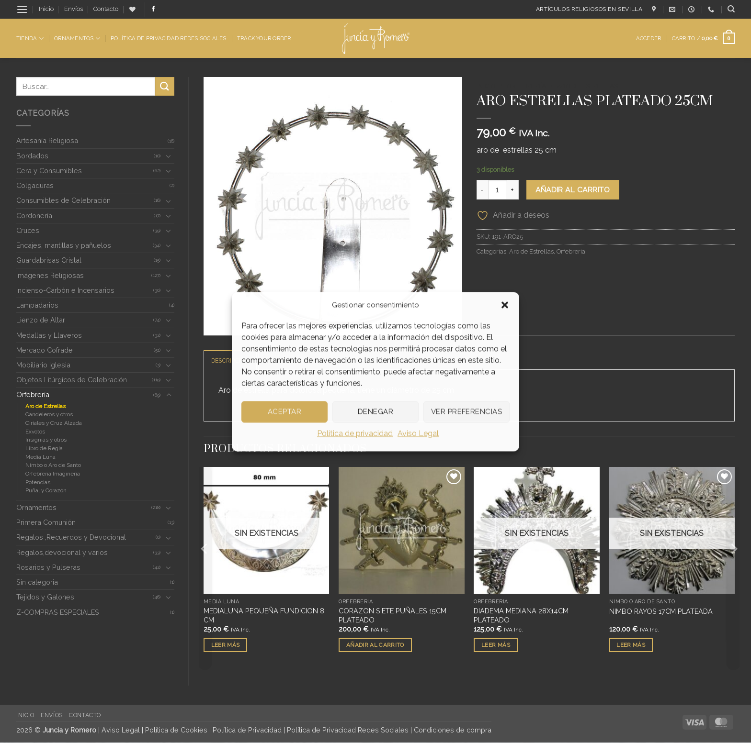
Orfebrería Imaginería (52, 473)
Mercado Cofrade (44, 350)
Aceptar (284, 411)
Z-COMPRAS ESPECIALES (57, 612)
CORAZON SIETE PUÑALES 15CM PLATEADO (392, 615)
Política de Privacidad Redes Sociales (168, 38)
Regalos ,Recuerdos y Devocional (71, 537)
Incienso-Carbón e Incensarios (65, 290)
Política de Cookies (176, 730)
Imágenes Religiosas (50, 275)
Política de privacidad (355, 433)
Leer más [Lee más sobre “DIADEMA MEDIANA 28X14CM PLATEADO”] (495, 645)
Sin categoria (37, 582)
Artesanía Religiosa (47, 140)
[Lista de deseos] (132, 9)
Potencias (37, 482)
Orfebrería (32, 394)
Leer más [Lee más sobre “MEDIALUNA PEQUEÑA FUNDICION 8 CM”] (225, 645)
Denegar (375, 411)
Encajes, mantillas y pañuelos (63, 245)
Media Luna (40, 457)
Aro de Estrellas (45, 406)
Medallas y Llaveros (49, 335)
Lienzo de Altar (40, 320)
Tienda (30, 38)
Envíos (73, 8)
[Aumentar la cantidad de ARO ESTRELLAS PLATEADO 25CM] (513, 189)
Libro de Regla (44, 448)
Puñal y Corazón (46, 490)
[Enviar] (164, 86)
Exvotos (35, 431)
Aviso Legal (418, 433)
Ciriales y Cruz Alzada (53, 423)
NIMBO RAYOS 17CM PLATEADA (661, 612)
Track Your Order (264, 38)
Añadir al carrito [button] (375, 645)
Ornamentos (77, 38)
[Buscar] (731, 9)
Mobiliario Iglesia (43, 365)
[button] (505, 305)
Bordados (32, 156)
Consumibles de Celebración (63, 200)
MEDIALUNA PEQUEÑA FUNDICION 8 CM (264, 615)
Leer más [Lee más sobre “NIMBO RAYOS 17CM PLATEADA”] (630, 645)
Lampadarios (37, 305)
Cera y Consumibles (49, 170)
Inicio (46, 8)
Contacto (105, 8)
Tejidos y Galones (45, 597)
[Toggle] (168, 156)
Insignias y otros (46, 439)
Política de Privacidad (247, 730)
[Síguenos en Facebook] (153, 9)
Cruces (27, 230)
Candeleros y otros (49, 414)
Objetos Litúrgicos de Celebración (71, 380)
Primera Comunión (46, 522)
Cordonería (34, 215)
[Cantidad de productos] (497, 189)
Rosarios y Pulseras (48, 567)
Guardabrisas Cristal (48, 260)
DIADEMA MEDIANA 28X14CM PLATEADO (521, 615)
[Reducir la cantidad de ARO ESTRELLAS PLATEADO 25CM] (482, 189)
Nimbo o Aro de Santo (53, 465)
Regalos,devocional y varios (62, 552)
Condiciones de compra (452, 730)
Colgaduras (35, 185)
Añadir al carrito (572, 189)
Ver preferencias (466, 411)
